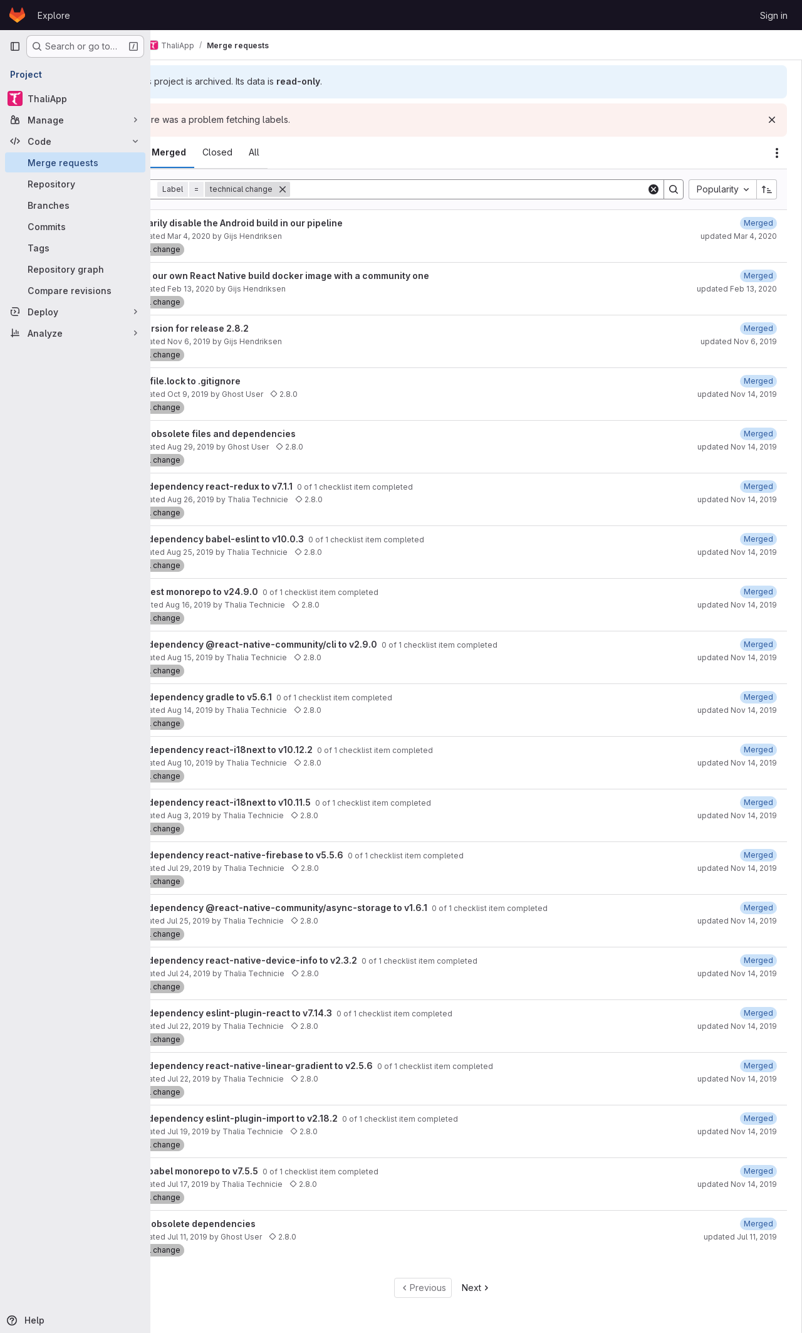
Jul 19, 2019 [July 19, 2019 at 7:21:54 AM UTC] (250, 1131)
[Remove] (344, 189)
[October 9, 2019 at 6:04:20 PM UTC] (758, 380)
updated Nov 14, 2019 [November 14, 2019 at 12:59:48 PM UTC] (737, 1184)
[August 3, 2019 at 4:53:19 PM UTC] (758, 802)
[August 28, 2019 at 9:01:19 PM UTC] (758, 538)
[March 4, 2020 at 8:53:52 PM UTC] (758, 222)
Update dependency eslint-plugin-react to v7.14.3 (285, 1013)
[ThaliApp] (75, 98)
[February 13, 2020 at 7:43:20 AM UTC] (758, 275)
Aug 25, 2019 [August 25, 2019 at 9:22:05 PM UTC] (251, 552)
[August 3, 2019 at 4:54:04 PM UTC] (758, 1118)
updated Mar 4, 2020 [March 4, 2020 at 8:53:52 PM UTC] (738, 236)
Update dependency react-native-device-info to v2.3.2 (297, 960)
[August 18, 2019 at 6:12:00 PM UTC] (758, 749)
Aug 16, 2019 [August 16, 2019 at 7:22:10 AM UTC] (250, 604)
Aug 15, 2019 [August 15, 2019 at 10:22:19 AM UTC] (251, 657)
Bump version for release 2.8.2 (242, 328)
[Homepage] (17, 15)
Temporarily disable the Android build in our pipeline (289, 223)
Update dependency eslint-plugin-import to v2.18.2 (288, 1118)
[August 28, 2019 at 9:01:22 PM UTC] (758, 486)
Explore (54, 15)
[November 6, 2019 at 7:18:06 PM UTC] (758, 328)
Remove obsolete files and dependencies (266, 433)
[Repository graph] (75, 269)
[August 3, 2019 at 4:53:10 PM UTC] (758, 1013)
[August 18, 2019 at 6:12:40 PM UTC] (758, 644)
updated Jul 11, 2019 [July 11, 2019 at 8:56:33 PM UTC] (740, 1236)
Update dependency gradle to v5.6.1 (255, 697)
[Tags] (75, 248)
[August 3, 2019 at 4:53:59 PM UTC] (758, 1171)
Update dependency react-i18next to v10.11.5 (274, 802)
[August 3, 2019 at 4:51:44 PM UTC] (758, 1065)
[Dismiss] (771, 119)
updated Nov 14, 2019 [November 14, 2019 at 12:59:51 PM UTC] (737, 446)
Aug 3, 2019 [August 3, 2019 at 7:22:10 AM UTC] (250, 815)
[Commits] (75, 226)
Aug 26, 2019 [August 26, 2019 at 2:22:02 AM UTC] (252, 499)
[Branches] (75, 205)
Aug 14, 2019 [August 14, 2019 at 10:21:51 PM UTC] (251, 710)
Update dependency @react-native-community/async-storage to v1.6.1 (333, 907)
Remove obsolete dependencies (246, 1223)
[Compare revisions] (75, 290)
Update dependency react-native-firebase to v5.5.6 (291, 855)
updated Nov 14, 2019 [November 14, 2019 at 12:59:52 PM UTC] (737, 394)
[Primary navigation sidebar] (15, 46)
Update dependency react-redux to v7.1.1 (265, 486)
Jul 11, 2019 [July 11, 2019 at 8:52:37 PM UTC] (249, 1236)
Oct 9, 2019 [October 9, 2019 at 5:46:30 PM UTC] (249, 394)
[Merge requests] (75, 162)
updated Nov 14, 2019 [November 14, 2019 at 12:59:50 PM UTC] (737, 604)
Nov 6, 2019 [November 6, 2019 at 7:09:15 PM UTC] (250, 341)
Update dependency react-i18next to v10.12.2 (275, 749)
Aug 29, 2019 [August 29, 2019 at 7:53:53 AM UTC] (252, 446)
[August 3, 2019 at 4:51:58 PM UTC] (758, 854)
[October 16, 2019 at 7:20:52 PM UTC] (758, 433)
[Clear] (653, 189)
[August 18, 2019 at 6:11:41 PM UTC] (758, 591)
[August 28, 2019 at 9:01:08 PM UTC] (758, 696)
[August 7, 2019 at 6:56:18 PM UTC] (758, 907)
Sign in (774, 15)
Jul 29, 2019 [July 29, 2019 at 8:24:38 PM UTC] (250, 868)
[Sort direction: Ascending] (767, 189)
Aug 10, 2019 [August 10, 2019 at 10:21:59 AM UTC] (251, 762)
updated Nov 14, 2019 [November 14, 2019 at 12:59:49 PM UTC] (737, 920)
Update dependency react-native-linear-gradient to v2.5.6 (305, 1065)
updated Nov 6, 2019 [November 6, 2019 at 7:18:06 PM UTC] (738, 341)
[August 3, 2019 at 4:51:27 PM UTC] (758, 960)
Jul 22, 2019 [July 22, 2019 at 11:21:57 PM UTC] (250, 1026)
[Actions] (777, 153)
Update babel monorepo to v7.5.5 (248, 1171)
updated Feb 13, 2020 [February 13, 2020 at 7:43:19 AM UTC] (737, 288)
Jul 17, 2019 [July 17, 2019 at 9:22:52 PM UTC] (249, 1184)
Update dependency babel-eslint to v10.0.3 (271, 539)
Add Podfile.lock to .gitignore (238, 381)
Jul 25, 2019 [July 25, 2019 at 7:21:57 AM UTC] (249, 920)
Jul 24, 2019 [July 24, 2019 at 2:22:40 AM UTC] (250, 973)
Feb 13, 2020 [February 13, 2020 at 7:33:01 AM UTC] (252, 288)
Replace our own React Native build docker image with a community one (333, 275)
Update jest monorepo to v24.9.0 (248, 591)
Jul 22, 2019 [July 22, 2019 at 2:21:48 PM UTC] (250, 1078)
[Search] (499, 189)
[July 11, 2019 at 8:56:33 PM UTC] (758, 1223)
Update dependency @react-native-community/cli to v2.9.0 (307, 644)
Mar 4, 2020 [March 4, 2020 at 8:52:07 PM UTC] (250, 236)
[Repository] (75, 184)
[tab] (185, 152)
